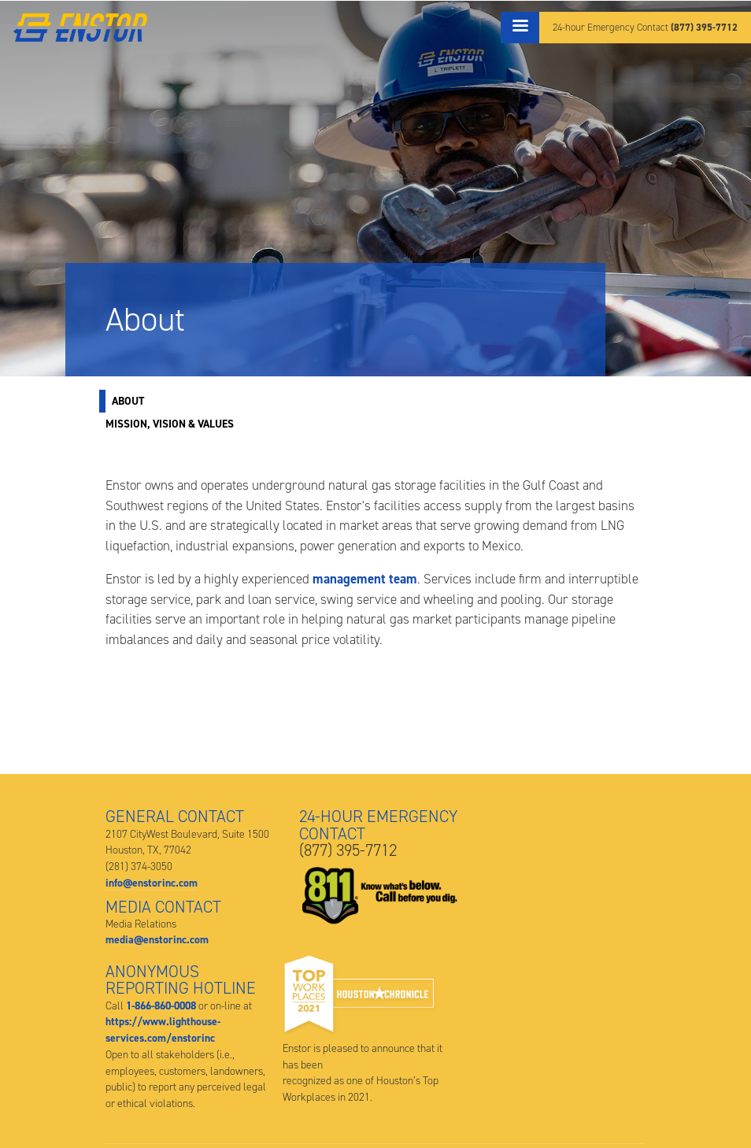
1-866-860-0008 (161, 1005)
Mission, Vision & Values (169, 424)
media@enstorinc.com (157, 939)
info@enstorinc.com (151, 883)
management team (365, 578)
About (128, 401)
